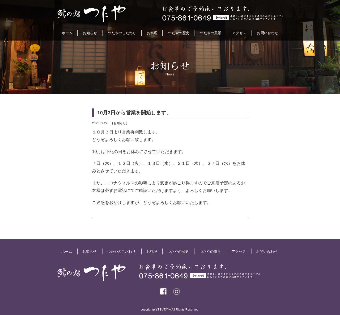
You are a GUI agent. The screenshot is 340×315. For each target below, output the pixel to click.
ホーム (67, 33)
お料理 (152, 33)
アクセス (239, 33)
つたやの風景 (210, 33)
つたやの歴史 (178, 33)
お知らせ (90, 33)
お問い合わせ (267, 33)
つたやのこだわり (122, 33)
